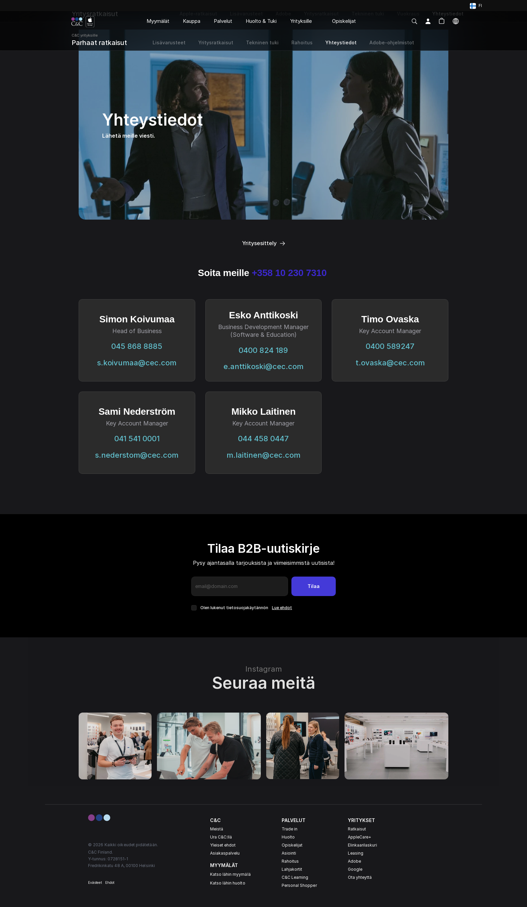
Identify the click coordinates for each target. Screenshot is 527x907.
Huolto (288, 837)
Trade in (289, 828)
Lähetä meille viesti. (128, 135)
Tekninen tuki (262, 42)
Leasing (355, 853)
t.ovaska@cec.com (390, 362)
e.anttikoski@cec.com (263, 366)
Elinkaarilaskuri (362, 845)
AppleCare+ (359, 837)
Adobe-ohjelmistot (391, 42)
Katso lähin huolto (227, 883)
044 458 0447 (263, 438)
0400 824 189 (263, 350)
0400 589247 (390, 346)
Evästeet (95, 882)
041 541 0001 (137, 438)
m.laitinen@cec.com (263, 455)
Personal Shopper (299, 885)
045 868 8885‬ (136, 346)
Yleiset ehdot (223, 845)
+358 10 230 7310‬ (290, 273)
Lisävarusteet (169, 42)
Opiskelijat (292, 845)
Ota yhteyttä (360, 877)
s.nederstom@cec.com (136, 455)
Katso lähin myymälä (230, 874)
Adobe (354, 861)
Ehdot (109, 882)
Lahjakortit (292, 869)
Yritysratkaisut (215, 42)
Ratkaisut (357, 828)
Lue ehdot (282, 607)
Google (355, 869)
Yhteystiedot (341, 42)
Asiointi (289, 853)
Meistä (216, 828)
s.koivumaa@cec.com (136, 362)
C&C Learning (295, 877)
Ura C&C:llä (221, 837)
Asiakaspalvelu (225, 853)
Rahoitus (290, 861)
